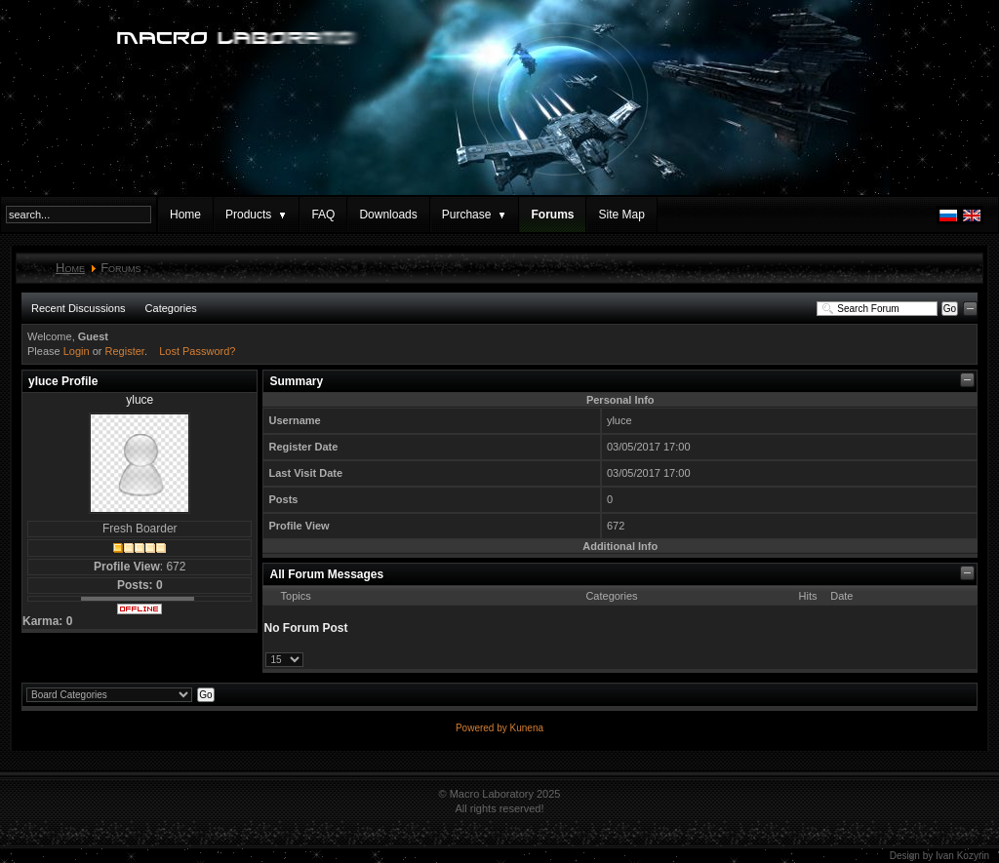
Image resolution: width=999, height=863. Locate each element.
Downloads (388, 214)
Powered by (483, 728)
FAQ (323, 214)
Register (124, 351)
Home (185, 214)
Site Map (621, 214)
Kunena (526, 728)
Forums (552, 214)
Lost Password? (197, 351)
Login (76, 351)
